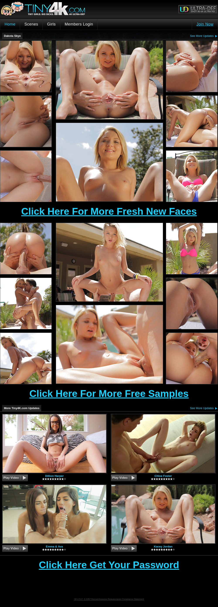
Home (10, 24)
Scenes (31, 24)
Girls (51, 24)
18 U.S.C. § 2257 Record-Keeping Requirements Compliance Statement (109, 599)
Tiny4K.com (54, 9)
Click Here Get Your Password (109, 565)
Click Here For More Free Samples (109, 393)
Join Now (204, 24)
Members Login (79, 24)
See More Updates (202, 35)
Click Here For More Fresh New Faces (109, 211)
